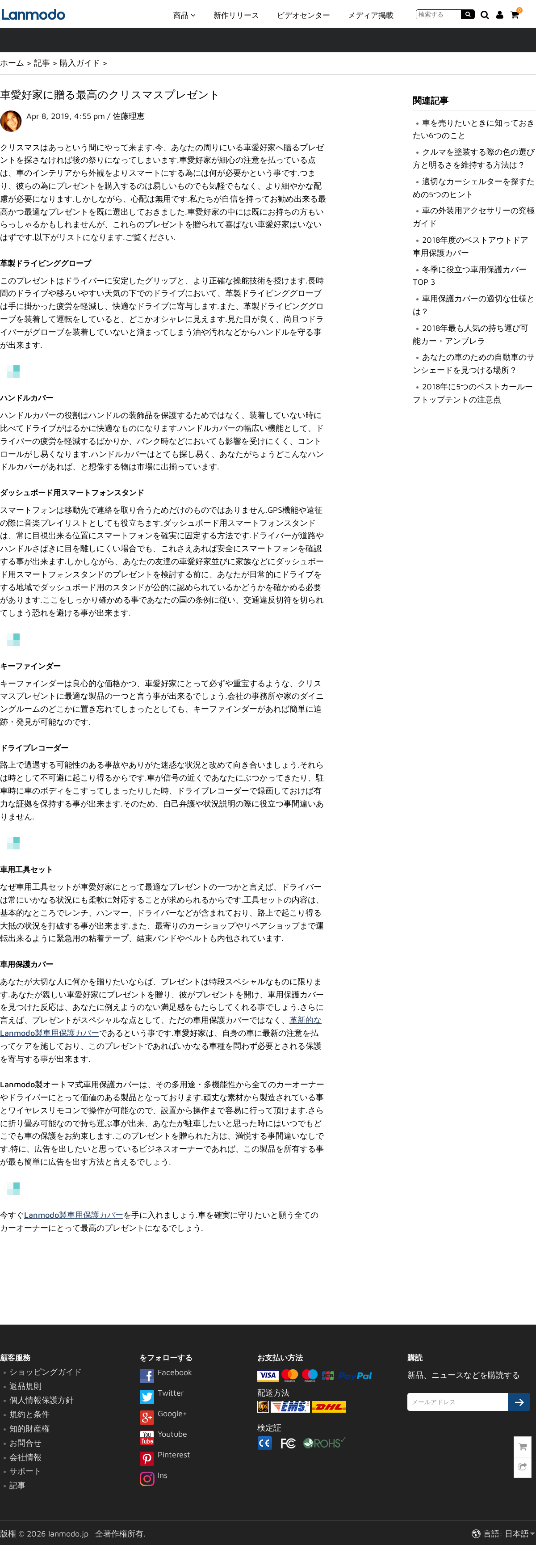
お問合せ (25, 1443)
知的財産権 (29, 1428)
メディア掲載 (371, 15)
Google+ (163, 1418)
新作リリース (236, 15)
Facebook (165, 1377)
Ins (153, 1480)
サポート (25, 1471)
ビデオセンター (303, 15)
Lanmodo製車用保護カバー (73, 1215)
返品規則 (25, 1386)
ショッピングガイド (45, 1371)
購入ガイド (80, 63)
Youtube (163, 1439)
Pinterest (164, 1459)
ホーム (12, 63)
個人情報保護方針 (41, 1400)
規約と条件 (29, 1414)
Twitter (161, 1397)
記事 (42, 63)
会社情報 (25, 1457)
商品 (184, 14)
